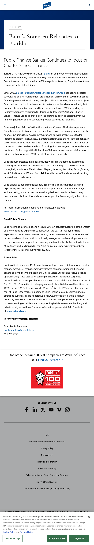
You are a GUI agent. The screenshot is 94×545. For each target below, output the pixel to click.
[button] (5, 5)
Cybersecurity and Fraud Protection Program (47, 475)
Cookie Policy (9, 532)
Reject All (79, 538)
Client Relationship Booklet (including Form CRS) (47, 488)
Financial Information (47, 461)
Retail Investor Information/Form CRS (47, 441)
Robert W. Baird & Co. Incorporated (28, 511)
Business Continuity (47, 468)
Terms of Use (47, 455)
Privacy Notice (27, 532)
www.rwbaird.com (16, 311)
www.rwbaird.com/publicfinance (21, 211)
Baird (47, 73)
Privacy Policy (47, 448)
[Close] (88, 516)
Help (47, 434)
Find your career (51, 360)
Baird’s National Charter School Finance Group (40, 92)
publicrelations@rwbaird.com (19, 330)
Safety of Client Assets (47, 481)
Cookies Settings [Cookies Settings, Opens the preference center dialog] (12, 538)
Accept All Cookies (57, 538)
